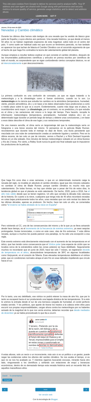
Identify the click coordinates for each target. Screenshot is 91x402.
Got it (53, 16)
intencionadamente (12, 63)
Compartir (7, 380)
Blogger (54, 399)
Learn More (42, 16)
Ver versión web (45, 395)
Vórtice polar (54, 244)
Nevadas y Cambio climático (22, 30)
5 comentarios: (16, 376)
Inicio (45, 390)
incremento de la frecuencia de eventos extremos (49, 228)
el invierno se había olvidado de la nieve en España (32, 205)
